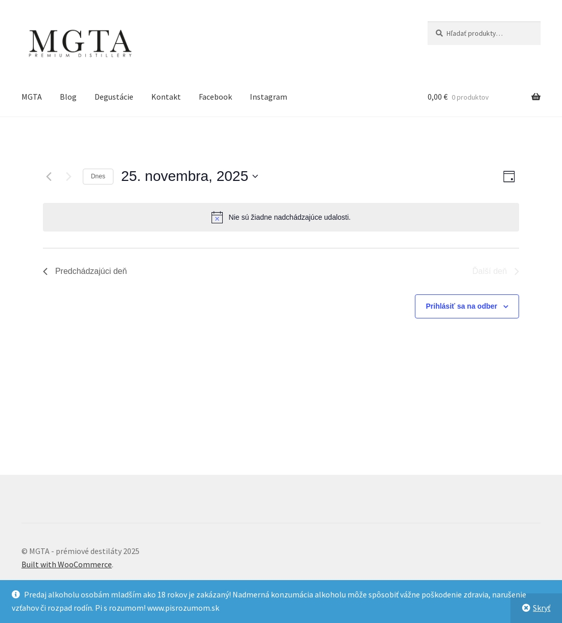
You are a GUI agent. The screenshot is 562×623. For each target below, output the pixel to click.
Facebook (215, 96)
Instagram (268, 96)
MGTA (31, 96)
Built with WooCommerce (66, 564)
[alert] (281, 217)
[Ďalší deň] (69, 176)
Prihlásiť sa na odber (461, 306)
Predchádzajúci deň (85, 271)
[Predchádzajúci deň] (49, 176)
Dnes (98, 176)
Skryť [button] (541, 608)
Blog (68, 96)
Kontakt (166, 96)
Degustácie (114, 96)
